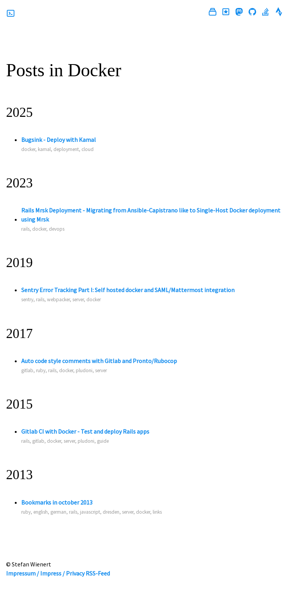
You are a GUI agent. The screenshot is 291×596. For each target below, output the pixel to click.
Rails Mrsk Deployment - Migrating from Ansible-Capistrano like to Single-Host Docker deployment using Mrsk (150, 214)
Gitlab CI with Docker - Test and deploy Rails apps (85, 431)
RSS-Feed (98, 573)
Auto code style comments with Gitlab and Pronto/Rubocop (99, 361)
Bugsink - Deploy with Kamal (58, 139)
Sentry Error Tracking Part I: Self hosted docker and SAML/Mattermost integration (128, 290)
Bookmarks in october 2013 (56, 502)
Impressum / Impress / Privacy (45, 573)
